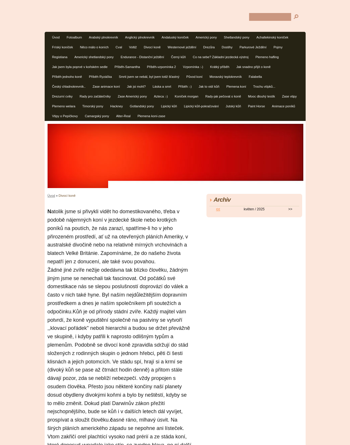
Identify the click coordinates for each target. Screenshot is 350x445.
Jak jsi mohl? (136, 86)
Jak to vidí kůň (209, 86)
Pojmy (277, 47)
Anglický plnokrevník (140, 37)
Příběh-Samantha (127, 67)
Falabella (255, 76)
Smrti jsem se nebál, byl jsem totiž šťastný (149, 76)
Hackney (116, 106)
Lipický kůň (169, 106)
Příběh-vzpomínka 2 (161, 67)
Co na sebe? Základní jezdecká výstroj (221, 57)
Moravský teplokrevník (225, 76)
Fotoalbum (74, 37)
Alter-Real (123, 116)
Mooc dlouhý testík (261, 96)
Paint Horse (256, 106)
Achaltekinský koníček (272, 37)
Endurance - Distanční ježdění (142, 57)
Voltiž (133, 47)
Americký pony (206, 37)
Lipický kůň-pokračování (201, 106)
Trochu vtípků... (264, 86)
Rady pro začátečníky (95, 96)
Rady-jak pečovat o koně (223, 96)
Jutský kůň (233, 106)
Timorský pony (92, 106)
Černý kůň (178, 57)
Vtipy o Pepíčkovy (65, 116)
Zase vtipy (289, 96)
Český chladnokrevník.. (69, 86)
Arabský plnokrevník (103, 37)
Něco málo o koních (94, 47)
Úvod (56, 37)
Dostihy (227, 47)
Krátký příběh (219, 67)
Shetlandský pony (236, 37)
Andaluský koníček (175, 37)
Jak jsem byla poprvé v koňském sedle (80, 67)
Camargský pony (97, 116)
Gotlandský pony (142, 106)
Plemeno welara (63, 106)
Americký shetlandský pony (94, 57)
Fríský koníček (62, 47)
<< (218, 209)
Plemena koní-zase (151, 116)
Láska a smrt (162, 86)
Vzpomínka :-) (193, 67)
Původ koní (194, 76)
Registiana (60, 57)
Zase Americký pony (132, 96)
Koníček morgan (186, 96)
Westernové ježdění (182, 47)
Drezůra (209, 47)
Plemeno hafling (267, 57)
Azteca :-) (161, 96)
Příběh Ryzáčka (100, 76)
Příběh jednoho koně (67, 76)
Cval (119, 47)
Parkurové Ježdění (253, 47)
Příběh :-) (185, 86)
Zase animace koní (106, 86)
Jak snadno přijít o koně (253, 67)
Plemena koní (236, 86)
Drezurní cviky (62, 96)
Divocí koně (152, 47)
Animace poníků (283, 106)
